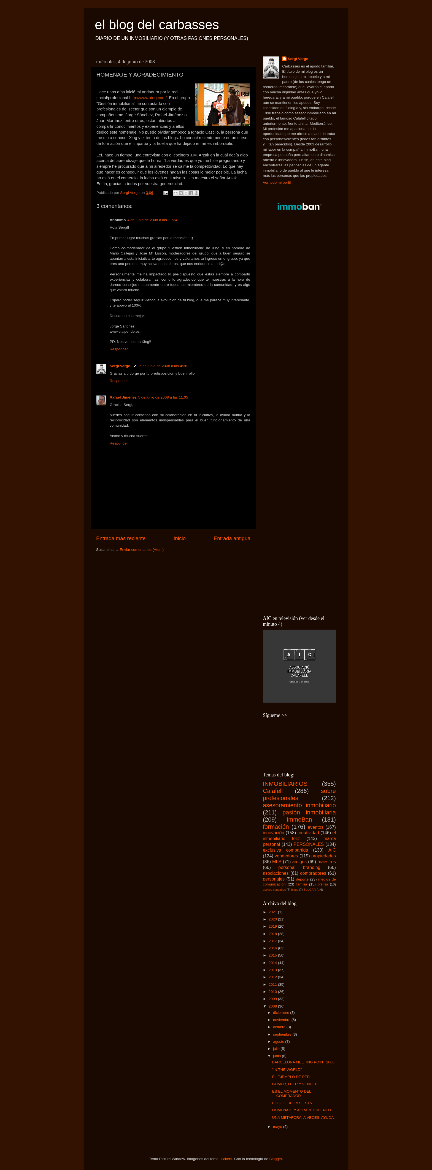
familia (301, 884)
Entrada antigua (232, 538)
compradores (313, 873)
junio (277, 1056)
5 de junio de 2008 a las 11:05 (163, 397)
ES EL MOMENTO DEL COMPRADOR (291, 1093)
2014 (273, 963)
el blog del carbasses (157, 24)
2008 (273, 1006)
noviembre (282, 1020)
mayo (278, 1127)
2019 (273, 926)
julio (277, 1049)
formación (276, 826)
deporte (302, 879)
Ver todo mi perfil (277, 182)
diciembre (281, 1013)
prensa (323, 884)
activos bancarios (274, 889)
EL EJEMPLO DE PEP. (291, 1077)
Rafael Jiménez (123, 397)
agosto (279, 1041)
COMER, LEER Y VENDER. (295, 1084)
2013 (273, 970)
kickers (226, 1159)
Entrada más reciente (121, 538)
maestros (326, 861)
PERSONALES (309, 844)
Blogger (275, 1159)
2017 (273, 941)
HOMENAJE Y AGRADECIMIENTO (301, 1110)
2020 (273, 919)
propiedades (323, 855)
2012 (273, 977)
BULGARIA (311, 889)
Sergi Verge (120, 366)
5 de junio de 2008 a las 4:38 (163, 366)
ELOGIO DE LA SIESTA (292, 1103)
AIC (332, 849)
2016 (273, 948)
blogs (294, 889)
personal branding (299, 867)
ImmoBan (299, 819)
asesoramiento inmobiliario (299, 805)
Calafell (273, 790)
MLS (276, 861)
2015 (273, 955)
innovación (273, 832)
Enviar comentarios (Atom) (142, 550)
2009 (273, 999)
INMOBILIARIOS (285, 783)
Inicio (180, 538)
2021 (273, 912)
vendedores (286, 855)
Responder (119, 349)
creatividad (308, 832)
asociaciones (276, 873)
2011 (273, 984)
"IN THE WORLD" (287, 1070)
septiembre (283, 1034)
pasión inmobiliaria (309, 812)
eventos (315, 827)
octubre (280, 1027)
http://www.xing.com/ (148, 98)
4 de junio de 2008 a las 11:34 (152, 220)
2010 (273, 992)
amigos (299, 861)
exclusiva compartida (285, 849)
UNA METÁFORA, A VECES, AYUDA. (303, 1117)
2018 (273, 934)
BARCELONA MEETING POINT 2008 (303, 1062)
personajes (274, 878)
